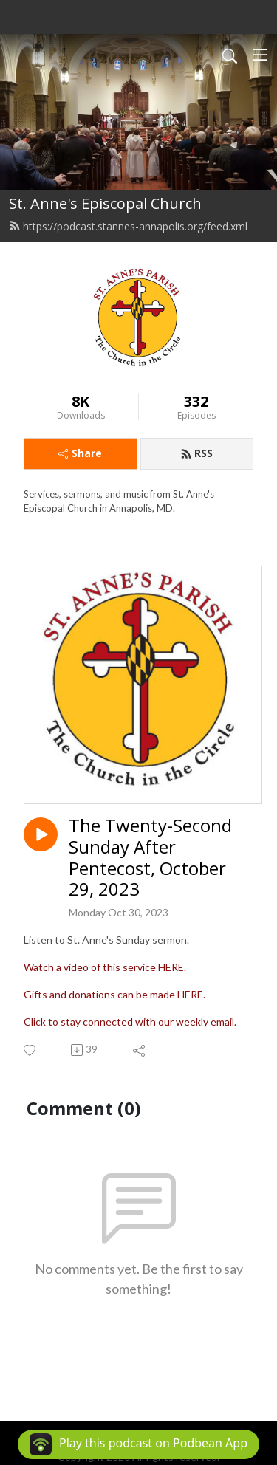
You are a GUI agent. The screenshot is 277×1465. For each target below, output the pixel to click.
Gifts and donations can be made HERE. (114, 994)
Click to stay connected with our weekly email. (130, 1021)
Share (80, 453)
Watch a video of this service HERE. (105, 967)
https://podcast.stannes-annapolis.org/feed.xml (128, 226)
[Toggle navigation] (260, 55)
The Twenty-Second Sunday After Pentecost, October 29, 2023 (150, 857)
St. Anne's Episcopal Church (105, 203)
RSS (196, 453)
